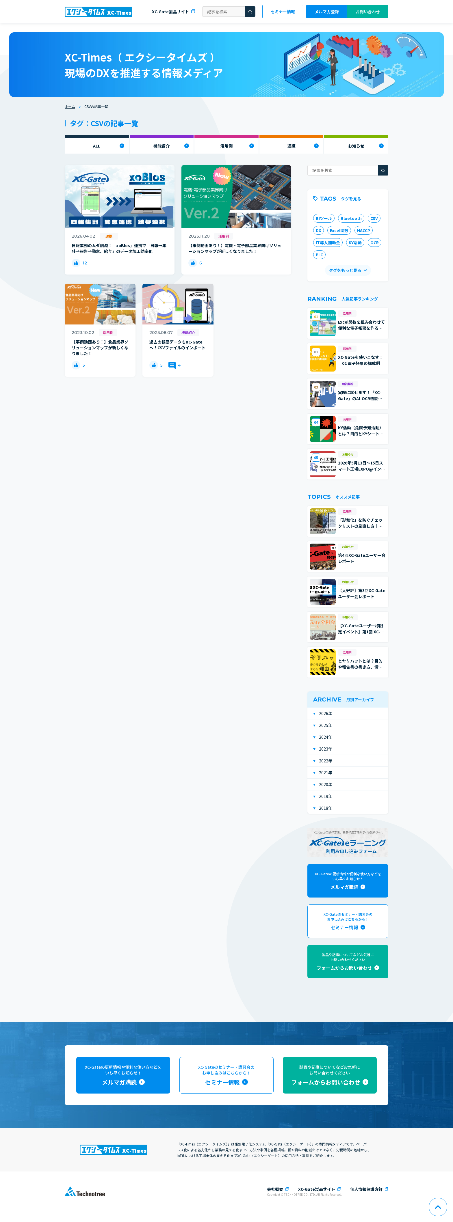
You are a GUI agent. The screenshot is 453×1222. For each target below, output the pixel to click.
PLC (319, 255)
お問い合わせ (368, 11)
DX (318, 230)
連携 (291, 146)
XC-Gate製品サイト (170, 11)
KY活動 (355, 242)
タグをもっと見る (345, 270)
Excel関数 (339, 230)
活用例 (226, 146)
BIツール (324, 218)
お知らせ (356, 146)
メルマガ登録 (327, 11)
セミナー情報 (283, 11)
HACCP (363, 230)
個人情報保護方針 (366, 1189)
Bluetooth (351, 218)
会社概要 (275, 1189)
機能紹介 (161, 146)
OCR (374, 242)
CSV (374, 218)
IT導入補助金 (328, 242)
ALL (96, 146)
